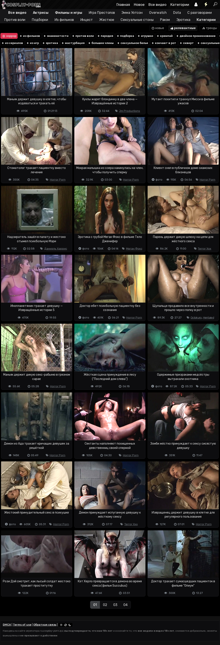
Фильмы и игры (68, 13)
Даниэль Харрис (55, 248)
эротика (50, 43)
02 (105, 605)
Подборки (40, 20)
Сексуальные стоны (137, 20)
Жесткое (106, 20)
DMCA (7, 624)
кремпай (164, 35)
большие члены (101, 43)
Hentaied (208, 317)
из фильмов (29, 35)
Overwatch (158, 13)
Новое (139, 4)
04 (125, 605)
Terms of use (22, 624)
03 (115, 605)
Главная (123, 4)
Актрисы (41, 13)
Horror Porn (58, 179)
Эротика (183, 20)
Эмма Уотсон (132, 13)
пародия (105, 35)
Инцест (86, 20)
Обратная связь (44, 624)
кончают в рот (163, 43)
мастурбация (73, 43)
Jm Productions (129, 110)
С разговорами (199, 13)
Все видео (157, 4)
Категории (179, 4)
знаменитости (56, 35)
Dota (177, 13)
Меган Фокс (134, 248)
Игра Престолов (102, 13)
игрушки (145, 35)
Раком (165, 20)
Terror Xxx (204, 248)
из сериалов (12, 43)
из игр (32, 43)
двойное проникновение (195, 35)
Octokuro (196, 317)
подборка (125, 35)
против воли (83, 35)
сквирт (186, 43)
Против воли (14, 20)
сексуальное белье (132, 43)
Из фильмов (64, 20)
